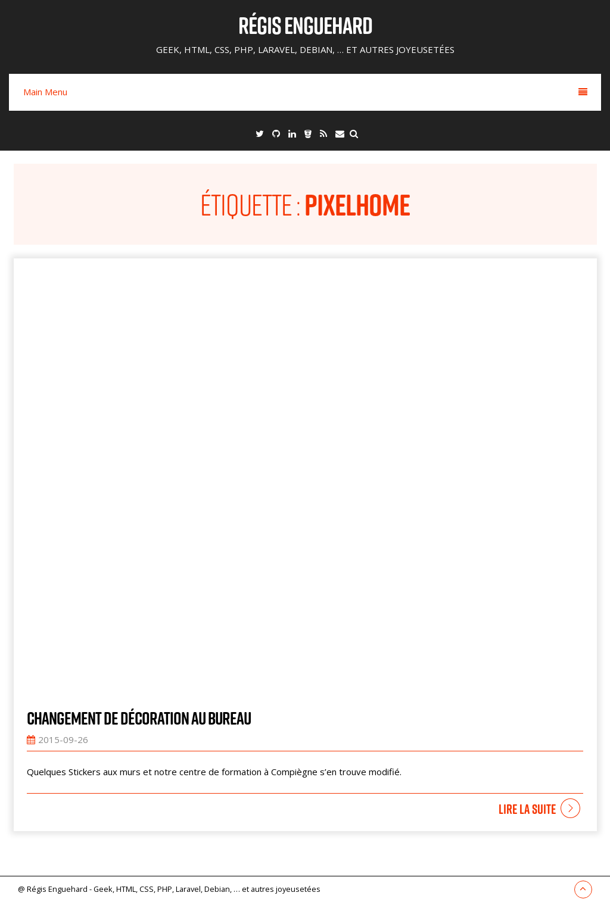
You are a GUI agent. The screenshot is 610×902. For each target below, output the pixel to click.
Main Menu (305, 92)
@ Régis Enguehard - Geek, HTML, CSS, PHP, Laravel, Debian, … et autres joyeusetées (169, 889)
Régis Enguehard (305, 25)
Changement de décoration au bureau (139, 718)
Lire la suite (527, 809)
